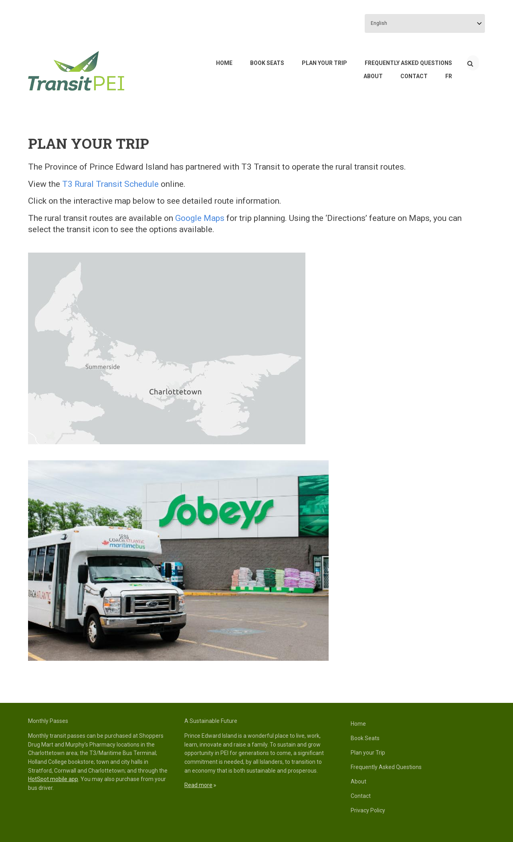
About (373, 76)
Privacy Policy (368, 810)
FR (448, 76)
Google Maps (199, 218)
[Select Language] (425, 23)
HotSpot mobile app (53, 779)
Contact (414, 76)
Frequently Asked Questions (408, 63)
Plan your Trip (324, 63)
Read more (198, 785)
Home (224, 63)
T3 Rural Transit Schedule (110, 184)
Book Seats (267, 63)
